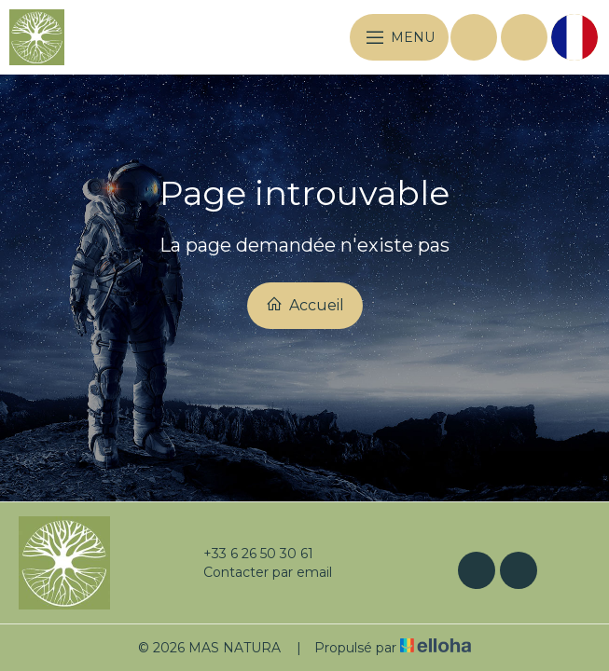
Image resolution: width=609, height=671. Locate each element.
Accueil (305, 304)
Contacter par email (257, 572)
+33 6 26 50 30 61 (247, 553)
